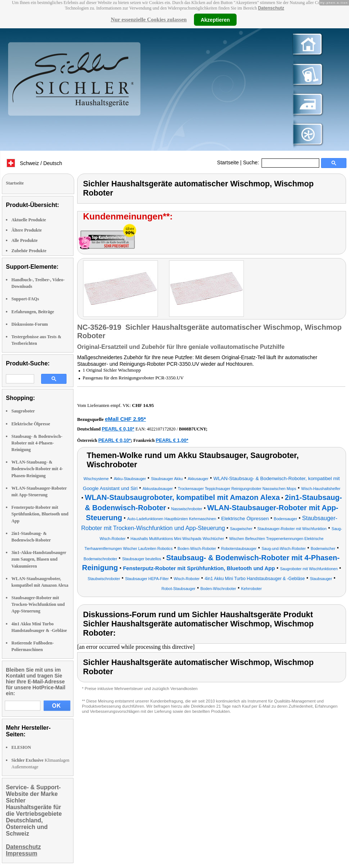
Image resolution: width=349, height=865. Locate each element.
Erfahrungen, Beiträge (32, 311)
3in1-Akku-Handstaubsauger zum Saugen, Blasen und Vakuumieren (38, 559)
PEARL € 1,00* (172, 440)
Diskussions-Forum (29, 324)
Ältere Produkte (26, 230)
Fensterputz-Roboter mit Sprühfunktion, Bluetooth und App (39, 514)
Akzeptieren (215, 19)
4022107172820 (161, 429)
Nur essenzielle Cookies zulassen (149, 19)
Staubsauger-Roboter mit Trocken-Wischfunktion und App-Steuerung (38, 604)
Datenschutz (271, 8)
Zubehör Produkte (28, 250)
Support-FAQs (25, 298)
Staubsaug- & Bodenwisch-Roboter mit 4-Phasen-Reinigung (36, 443)
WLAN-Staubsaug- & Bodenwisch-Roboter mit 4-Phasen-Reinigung (37, 469)
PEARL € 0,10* (118, 429)
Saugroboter (23, 411)
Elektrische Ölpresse (30, 423)
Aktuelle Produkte (28, 219)
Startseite (228, 162)
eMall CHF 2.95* (125, 419)
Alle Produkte (24, 240)
